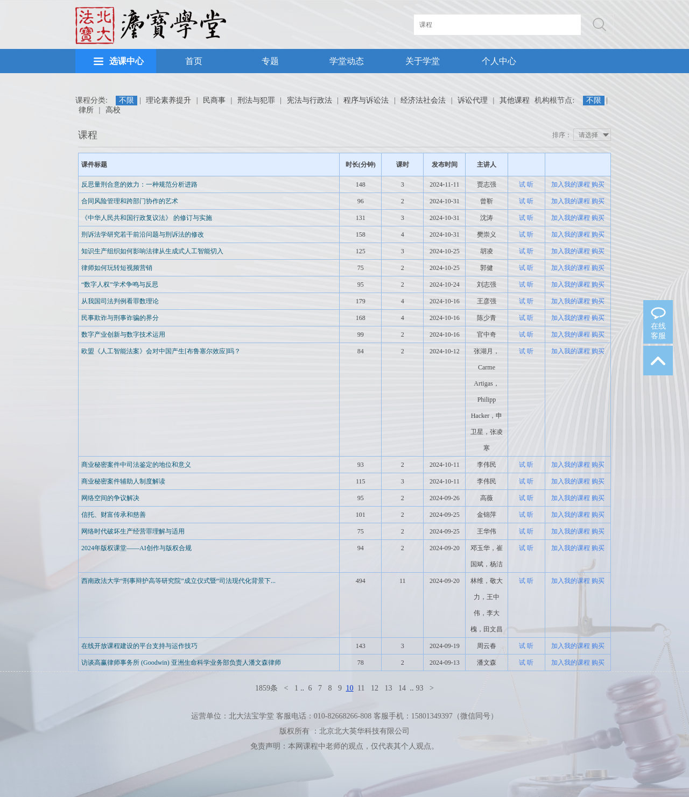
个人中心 (499, 61)
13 (388, 688)
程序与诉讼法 (366, 100)
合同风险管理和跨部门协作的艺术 (129, 201)
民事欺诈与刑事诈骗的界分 (120, 318)
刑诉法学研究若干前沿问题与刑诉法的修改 (142, 234)
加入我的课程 (570, 184)
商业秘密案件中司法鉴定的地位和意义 (136, 464)
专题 (270, 61)
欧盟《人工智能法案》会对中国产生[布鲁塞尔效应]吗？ (161, 351)
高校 (113, 110)
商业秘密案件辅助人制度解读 (123, 481)
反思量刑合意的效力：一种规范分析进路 (139, 184)
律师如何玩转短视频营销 (116, 268)
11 (360, 688)
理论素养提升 (168, 100)
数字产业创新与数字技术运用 (123, 334)
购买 (598, 184)
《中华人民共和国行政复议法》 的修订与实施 (146, 218)
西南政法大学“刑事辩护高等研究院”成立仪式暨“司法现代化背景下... (178, 581)
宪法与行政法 (309, 100)
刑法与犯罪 (256, 100)
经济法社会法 (423, 100)
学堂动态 (346, 61)
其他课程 (515, 100)
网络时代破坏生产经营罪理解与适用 (133, 531)
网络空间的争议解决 (110, 498)
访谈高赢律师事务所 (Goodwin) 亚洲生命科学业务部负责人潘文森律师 (181, 662)
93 (419, 688)
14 (402, 688)
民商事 (214, 100)
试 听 (526, 184)
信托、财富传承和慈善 (113, 514)
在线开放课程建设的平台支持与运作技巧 (139, 646)
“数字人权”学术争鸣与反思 (119, 284)
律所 (86, 110)
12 (374, 688)
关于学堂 (422, 61)
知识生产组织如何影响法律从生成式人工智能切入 (152, 251)
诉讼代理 (473, 100)
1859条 (266, 688)
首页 (193, 61)
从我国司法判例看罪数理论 (120, 301)
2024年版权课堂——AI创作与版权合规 (136, 548)
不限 (126, 100)
